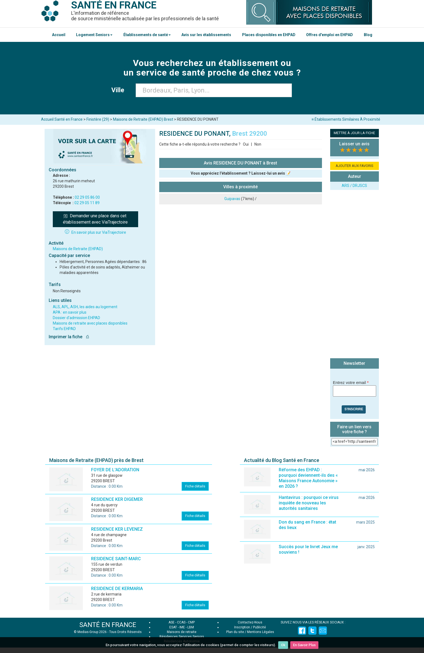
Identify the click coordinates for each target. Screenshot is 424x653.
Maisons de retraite (181, 632)
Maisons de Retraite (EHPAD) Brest (143, 119)
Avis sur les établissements (206, 35)
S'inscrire (353, 409)
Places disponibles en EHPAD (268, 35)
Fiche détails (195, 486)
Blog (368, 35)
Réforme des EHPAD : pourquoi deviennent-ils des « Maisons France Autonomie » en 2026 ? (308, 478)
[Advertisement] (354, 275)
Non (257, 144)
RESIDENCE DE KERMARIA (117, 588)
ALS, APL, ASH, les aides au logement (85, 307)
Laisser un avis (354, 143)
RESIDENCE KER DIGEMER (117, 499)
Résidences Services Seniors (181, 636)
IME (182, 627)
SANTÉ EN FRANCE (107, 625)
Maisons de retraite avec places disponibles (90, 323)
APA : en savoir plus (69, 312)
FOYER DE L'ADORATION (115, 469)
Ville (119, 90)
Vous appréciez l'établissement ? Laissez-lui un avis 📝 (241, 173)
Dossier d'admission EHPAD (76, 318)
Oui (246, 144)
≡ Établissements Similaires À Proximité (346, 119)
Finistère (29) (97, 119)
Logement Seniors (94, 35)
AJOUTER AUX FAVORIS (354, 166)
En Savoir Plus (304, 645)
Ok (283, 645)
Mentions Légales (260, 632)
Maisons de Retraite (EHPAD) (78, 249)
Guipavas (232, 199)
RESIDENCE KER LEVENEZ (117, 529)
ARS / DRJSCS (354, 185)
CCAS (181, 622)
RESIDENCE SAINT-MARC (116, 558)
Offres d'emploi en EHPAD (329, 35)
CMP (191, 622)
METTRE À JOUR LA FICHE (354, 133)
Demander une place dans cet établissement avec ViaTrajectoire (95, 219)
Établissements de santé (147, 35)
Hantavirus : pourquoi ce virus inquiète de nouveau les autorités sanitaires (309, 503)
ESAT (173, 627)
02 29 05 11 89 (87, 203)
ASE (172, 622)
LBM (190, 627)
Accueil (58, 35)
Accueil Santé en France (62, 119)
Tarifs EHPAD (64, 328)
